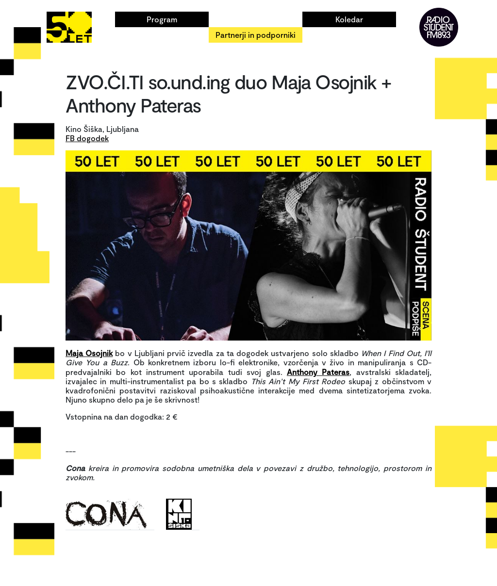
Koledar (349, 19)
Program (162, 19)
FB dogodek (87, 138)
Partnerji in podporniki (255, 34)
